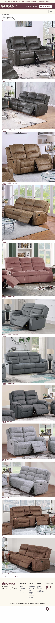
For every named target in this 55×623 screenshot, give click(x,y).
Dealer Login (45, 6)
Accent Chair (5, 14)
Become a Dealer (31, 6)
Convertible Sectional (7, 17)
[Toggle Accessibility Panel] (47, 609)
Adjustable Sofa (6, 16)
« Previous (7, 577)
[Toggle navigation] (50, 11)
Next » (17, 577)
